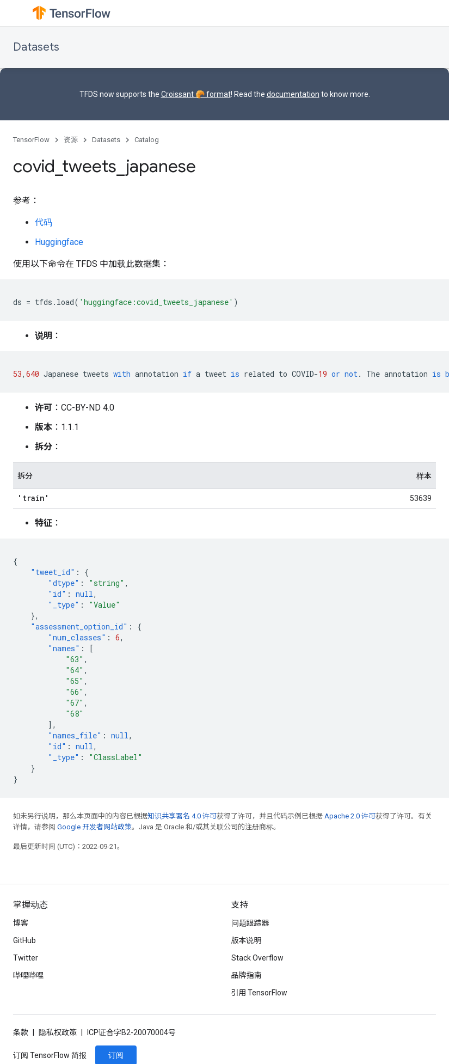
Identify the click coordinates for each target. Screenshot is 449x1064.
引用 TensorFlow (259, 992)
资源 (71, 140)
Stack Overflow (257, 957)
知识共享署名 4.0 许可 (182, 816)
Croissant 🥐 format (196, 94)
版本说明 (246, 940)
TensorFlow (31, 140)
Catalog (146, 140)
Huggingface (59, 242)
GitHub (24, 940)
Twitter (25, 957)
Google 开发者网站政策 (94, 827)
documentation (293, 94)
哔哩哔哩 (28, 975)
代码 (43, 222)
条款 (20, 1032)
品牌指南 (246, 975)
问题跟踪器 (250, 923)
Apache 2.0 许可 (350, 816)
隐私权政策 (58, 1032)
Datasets (36, 47)
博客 (20, 923)
